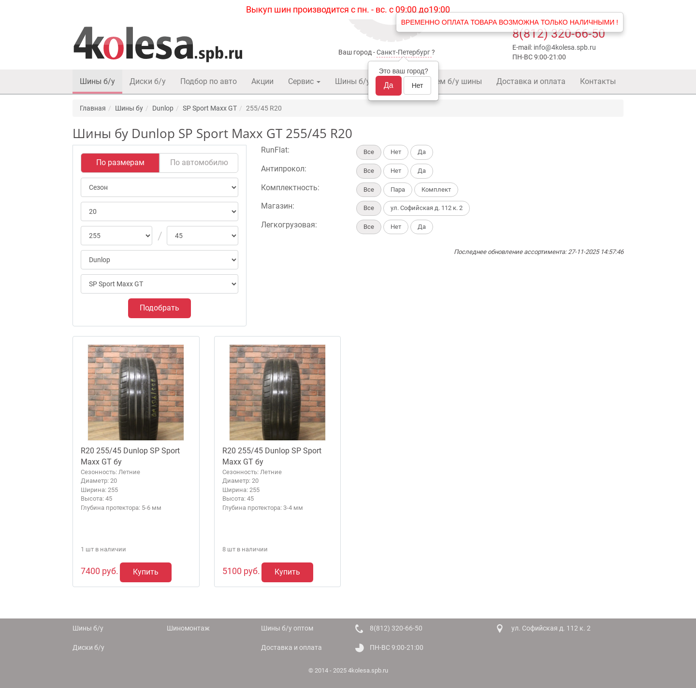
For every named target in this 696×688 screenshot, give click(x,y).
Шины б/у (97, 81)
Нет (417, 85)
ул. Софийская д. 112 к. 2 (551, 628)
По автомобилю (199, 162)
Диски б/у (148, 81)
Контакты (598, 81)
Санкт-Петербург (403, 52)
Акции (262, 81)
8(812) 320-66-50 (558, 34)
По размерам (120, 162)
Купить (146, 571)
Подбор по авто (208, 81)
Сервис (304, 81)
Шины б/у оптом (365, 81)
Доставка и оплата (531, 81)
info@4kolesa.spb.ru (565, 47)
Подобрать (159, 307)
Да (388, 85)
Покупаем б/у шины (445, 81)
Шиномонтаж (188, 628)
